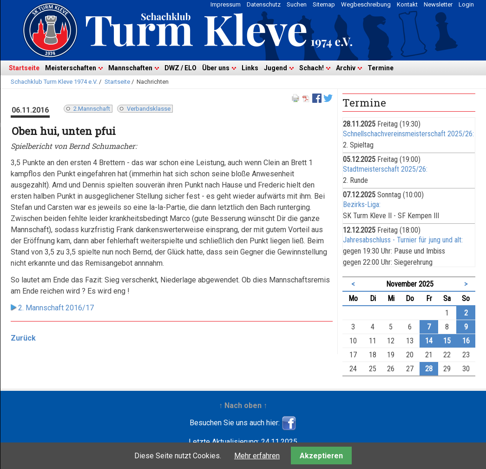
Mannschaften (130, 68)
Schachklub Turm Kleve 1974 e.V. (54, 81)
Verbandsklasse (149, 108)
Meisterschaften (70, 68)
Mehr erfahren (257, 455)
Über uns (216, 68)
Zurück (23, 338)
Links (250, 68)
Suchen (297, 4)
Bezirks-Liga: (362, 204)
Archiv (345, 68)
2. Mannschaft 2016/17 (56, 307)
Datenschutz (264, 4)
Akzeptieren (321, 455)
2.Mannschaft (91, 108)
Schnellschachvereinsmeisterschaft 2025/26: (408, 133)
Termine (381, 68)
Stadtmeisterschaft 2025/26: (385, 169)
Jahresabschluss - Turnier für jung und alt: (403, 239)
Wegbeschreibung (366, 4)
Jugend (275, 68)
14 (429, 340)
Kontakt (407, 4)
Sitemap (324, 4)
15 (447, 340)
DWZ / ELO (180, 68)
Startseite (24, 68)
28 (429, 368)
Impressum (225, 4)
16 (466, 340)
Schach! (311, 68)
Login (466, 4)
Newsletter (438, 4)
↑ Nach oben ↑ (243, 405)
